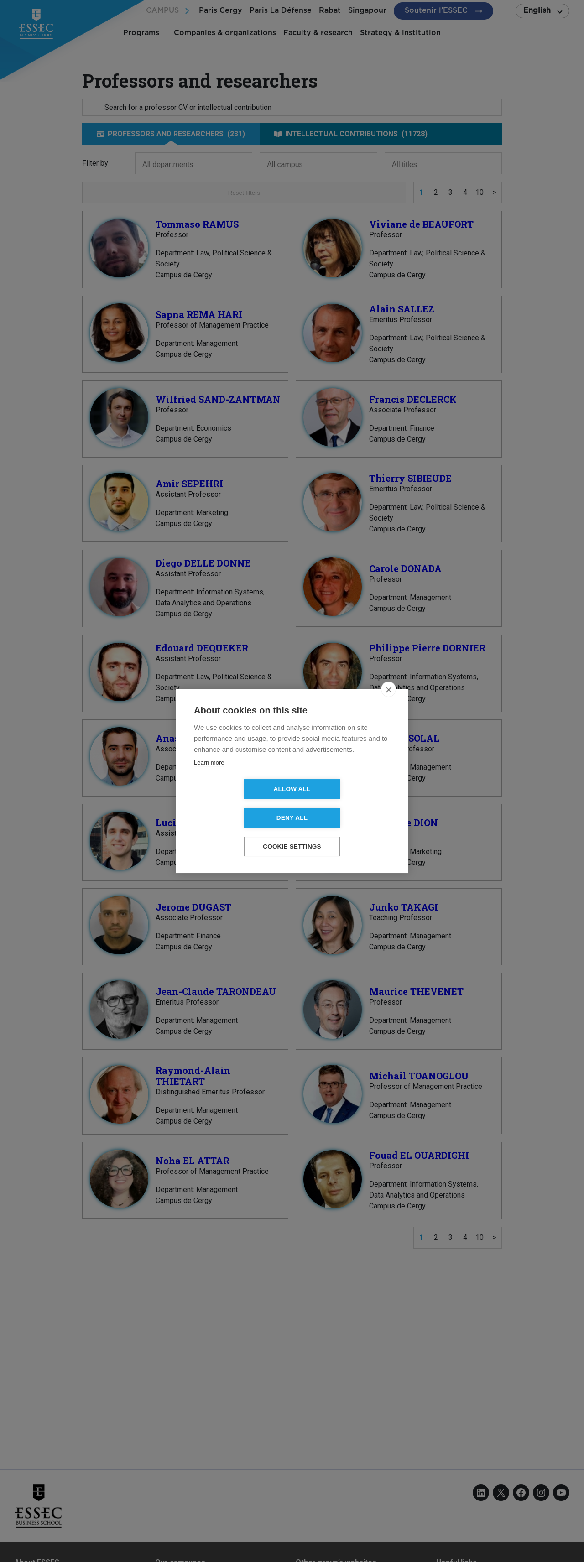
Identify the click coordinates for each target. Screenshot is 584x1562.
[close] (388, 704)
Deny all (344, 803)
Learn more (209, 777)
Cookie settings (292, 832)
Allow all (239, 803)
